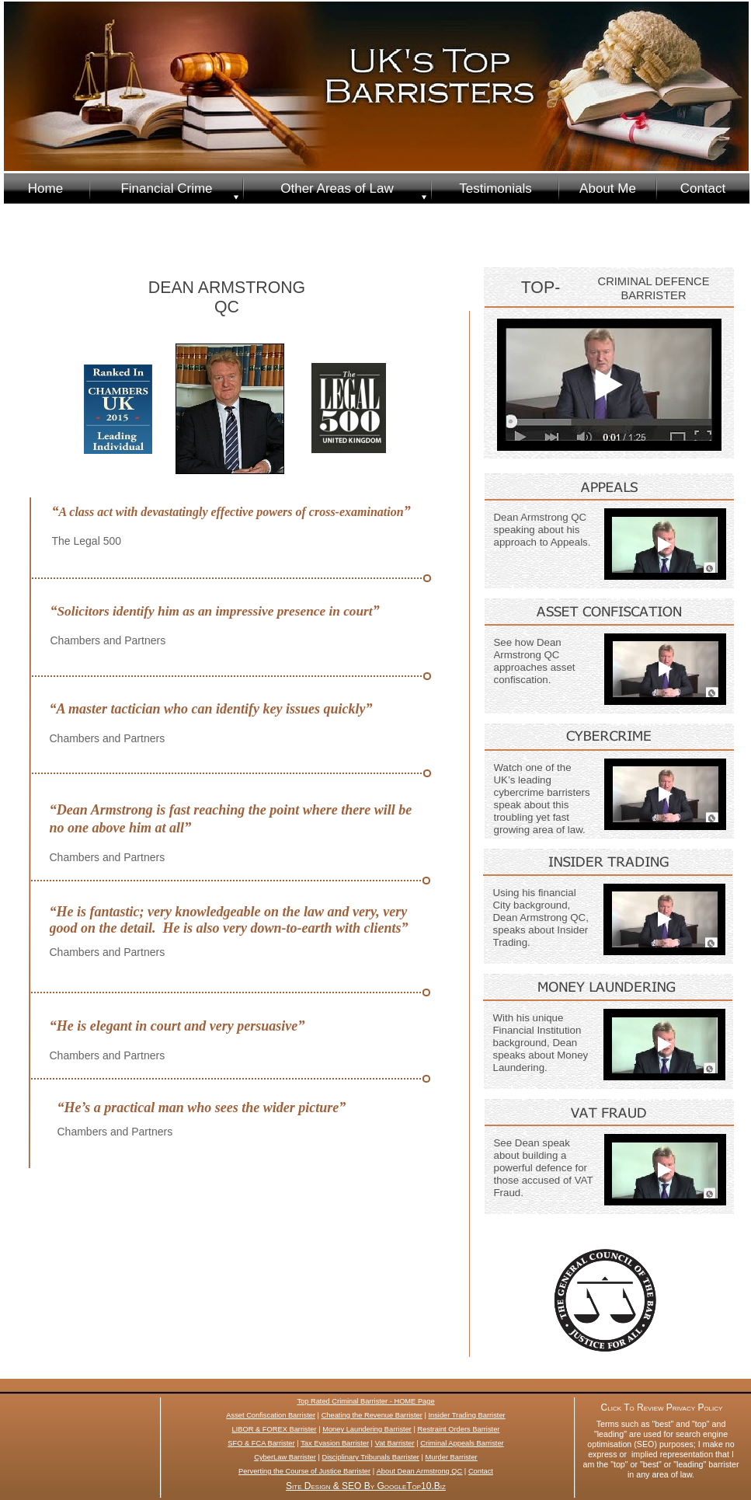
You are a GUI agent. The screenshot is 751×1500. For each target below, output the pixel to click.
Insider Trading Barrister (466, 1415)
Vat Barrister (395, 1443)
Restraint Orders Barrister (459, 1429)
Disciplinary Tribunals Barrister (370, 1457)
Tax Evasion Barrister (335, 1443)
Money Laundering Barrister (367, 1429)
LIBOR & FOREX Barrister (274, 1429)
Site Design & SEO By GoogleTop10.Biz (366, 1486)
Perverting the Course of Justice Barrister (304, 1471)
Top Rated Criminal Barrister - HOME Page (365, 1401)
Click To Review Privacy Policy (662, 1407)
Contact (480, 1471)
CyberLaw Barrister (285, 1457)
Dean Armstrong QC (430, 1471)
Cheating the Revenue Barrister (372, 1415)
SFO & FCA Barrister (261, 1443)
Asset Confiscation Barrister (270, 1415)
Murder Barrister (452, 1457)
